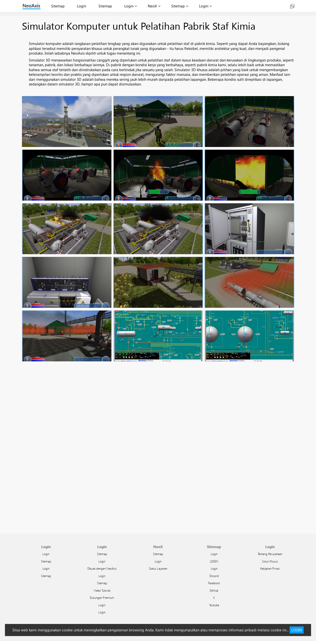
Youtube (214, 605)
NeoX (152, 5)
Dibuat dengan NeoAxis (102, 568)
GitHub (214, 590)
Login (81, 5)
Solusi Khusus (270, 561)
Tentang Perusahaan (270, 554)
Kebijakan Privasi (270, 568)
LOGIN (214, 561)
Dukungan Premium (102, 598)
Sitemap (58, 5)
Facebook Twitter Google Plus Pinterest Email (158, 450)
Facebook (214, 583)
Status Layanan (158, 568)
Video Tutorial (102, 590)
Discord (214, 576)
